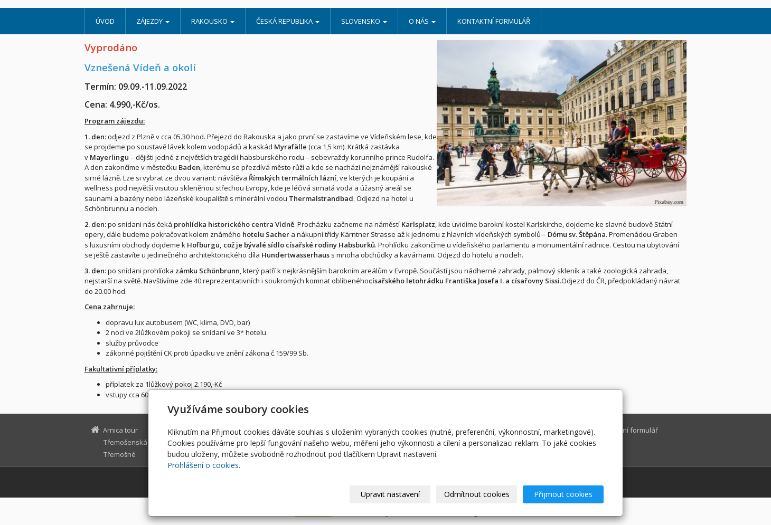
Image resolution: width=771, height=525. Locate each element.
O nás (422, 21)
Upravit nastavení (390, 494)
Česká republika (287, 21)
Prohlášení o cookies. (203, 465)
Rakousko (212, 21)
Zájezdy (153, 21)
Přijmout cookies (563, 494)
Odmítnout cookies (477, 494)
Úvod (105, 21)
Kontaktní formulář (493, 21)
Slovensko (364, 21)
